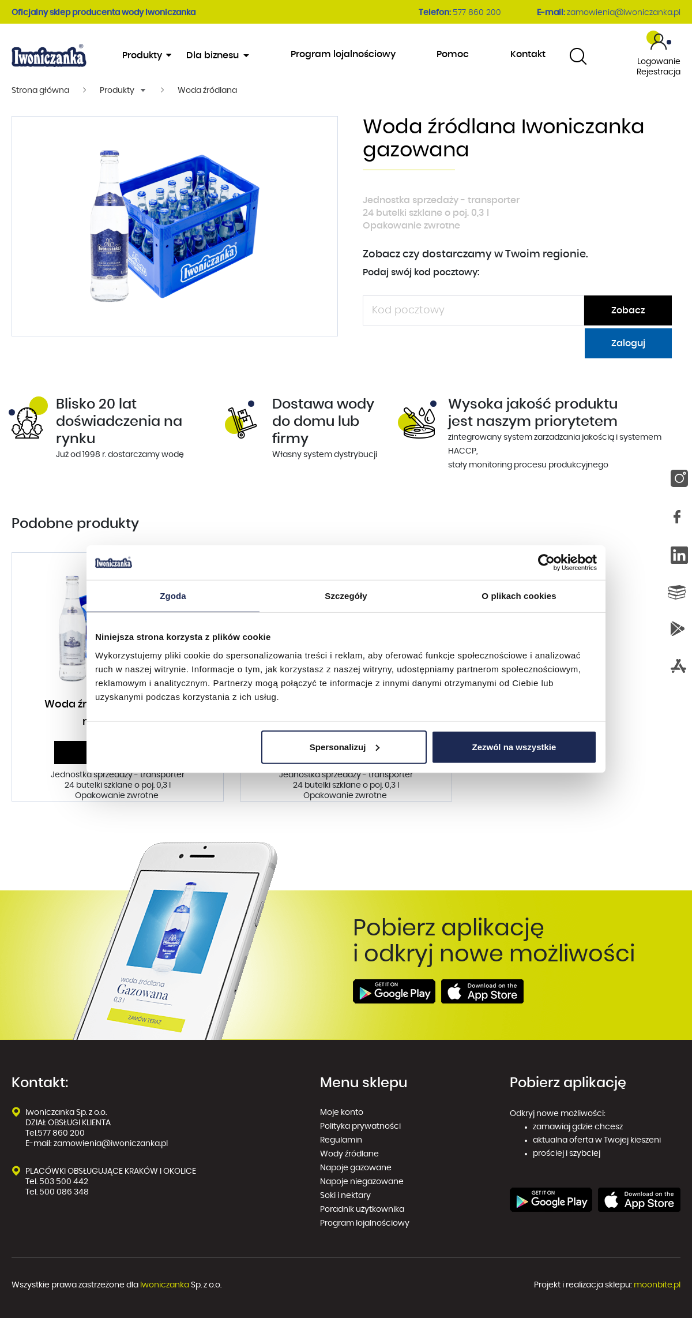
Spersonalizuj (345, 746)
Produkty (146, 55)
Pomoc (453, 54)
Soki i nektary (345, 1196)
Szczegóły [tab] (346, 596)
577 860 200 (477, 13)
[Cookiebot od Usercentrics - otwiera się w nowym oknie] (546, 562)
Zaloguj (628, 343)
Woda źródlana (207, 91)
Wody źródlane (349, 1154)
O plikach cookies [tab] (519, 596)
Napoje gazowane (356, 1168)
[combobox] (578, 56)
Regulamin (341, 1140)
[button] (123, 91)
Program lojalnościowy (343, 54)
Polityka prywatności (361, 1126)
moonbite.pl (657, 1285)
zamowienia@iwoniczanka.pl (623, 13)
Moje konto (341, 1113)
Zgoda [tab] (173, 596)
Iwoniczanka (164, 1285)
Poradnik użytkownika (362, 1209)
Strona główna (40, 91)
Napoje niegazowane (362, 1182)
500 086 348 (64, 1192)
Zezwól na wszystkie (514, 746)
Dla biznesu (213, 55)
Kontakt (528, 54)
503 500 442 (63, 1182)
